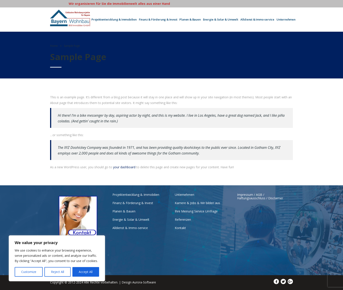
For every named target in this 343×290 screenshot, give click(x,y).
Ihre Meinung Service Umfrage (196, 211)
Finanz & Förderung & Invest (158, 19)
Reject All (57, 272)
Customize (28, 272)
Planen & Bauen (190, 19)
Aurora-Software (144, 282)
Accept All (86, 272)
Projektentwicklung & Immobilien (114, 19)
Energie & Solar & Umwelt (220, 19)
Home (54, 46)
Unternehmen (286, 19)
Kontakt (180, 228)
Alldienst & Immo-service (257, 19)
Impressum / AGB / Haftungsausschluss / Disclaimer (260, 196)
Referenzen (183, 219)
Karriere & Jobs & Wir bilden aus (197, 203)
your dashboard (124, 167)
